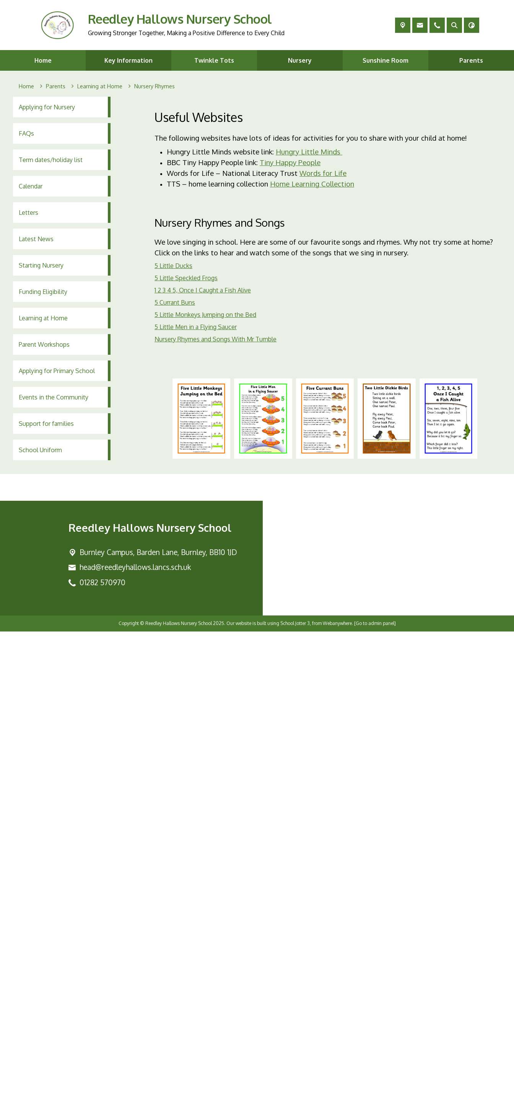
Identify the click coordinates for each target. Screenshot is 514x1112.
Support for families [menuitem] (46, 423)
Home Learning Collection (312, 183)
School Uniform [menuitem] (40, 450)
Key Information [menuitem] (128, 60)
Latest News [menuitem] (36, 239)
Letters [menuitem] (28, 212)
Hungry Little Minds (309, 151)
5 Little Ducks (173, 265)
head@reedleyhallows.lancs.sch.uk (135, 1047)
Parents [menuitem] (471, 60)
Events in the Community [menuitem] (53, 397)
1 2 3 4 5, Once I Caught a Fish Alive (203, 290)
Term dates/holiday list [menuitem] (51, 160)
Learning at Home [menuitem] (43, 318)
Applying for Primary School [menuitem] (57, 371)
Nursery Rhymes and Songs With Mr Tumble (216, 339)
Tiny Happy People (290, 162)
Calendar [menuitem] (30, 186)
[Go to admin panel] (375, 1104)
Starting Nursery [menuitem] (41, 265)
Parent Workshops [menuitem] (44, 344)
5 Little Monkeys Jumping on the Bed (205, 314)
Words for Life (322, 173)
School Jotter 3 (295, 1104)
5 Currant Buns (175, 302)
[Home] (26, 86)
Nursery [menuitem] (300, 60)
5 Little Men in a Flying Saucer (196, 327)
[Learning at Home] (99, 86)
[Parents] (55, 86)
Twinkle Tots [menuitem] (214, 60)
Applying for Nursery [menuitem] (47, 107)
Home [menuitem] (43, 60)
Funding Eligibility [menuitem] (43, 291)
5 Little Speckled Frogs (186, 278)
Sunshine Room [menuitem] (385, 60)
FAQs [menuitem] (26, 133)
